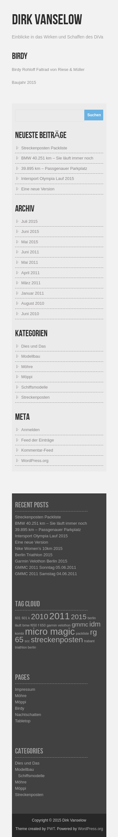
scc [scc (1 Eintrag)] (27, 641)
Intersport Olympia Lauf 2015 (47, 178)
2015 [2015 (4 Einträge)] (78, 617)
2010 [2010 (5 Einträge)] (39, 616)
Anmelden (30, 429)
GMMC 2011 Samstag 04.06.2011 (46, 573)
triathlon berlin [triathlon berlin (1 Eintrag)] (25, 647)
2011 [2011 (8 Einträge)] (59, 616)
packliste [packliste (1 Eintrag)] (82, 633)
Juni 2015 (30, 231)
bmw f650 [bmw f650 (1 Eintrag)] (29, 625)
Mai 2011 (29, 262)
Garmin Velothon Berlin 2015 (41, 561)
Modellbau (30, 356)
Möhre (27, 366)
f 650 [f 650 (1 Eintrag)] (42, 625)
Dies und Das (33, 346)
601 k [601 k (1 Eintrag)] (26, 618)
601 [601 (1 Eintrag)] (18, 618)
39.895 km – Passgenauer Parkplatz (54, 168)
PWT (51, 829)
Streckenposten (35, 397)
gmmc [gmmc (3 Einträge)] (80, 624)
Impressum (25, 689)
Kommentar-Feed (37, 450)
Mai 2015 (29, 242)
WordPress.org (34, 460)
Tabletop (23, 721)
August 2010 (32, 303)
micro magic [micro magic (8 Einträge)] (50, 631)
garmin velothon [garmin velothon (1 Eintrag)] (58, 625)
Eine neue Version (38, 189)
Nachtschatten (28, 714)
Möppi (26, 376)
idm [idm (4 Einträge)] (95, 624)
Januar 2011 (32, 293)
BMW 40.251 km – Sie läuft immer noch (57, 158)
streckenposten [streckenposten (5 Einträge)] (57, 639)
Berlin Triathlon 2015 (34, 554)
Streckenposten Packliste (44, 148)
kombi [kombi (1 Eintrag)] (19, 633)
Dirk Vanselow (47, 20)
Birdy (20, 708)
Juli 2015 (29, 221)
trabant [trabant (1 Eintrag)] (89, 641)
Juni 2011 (30, 252)
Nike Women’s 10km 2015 (39, 548)
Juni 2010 (30, 313)
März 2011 (31, 282)
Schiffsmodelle (34, 387)
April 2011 (30, 272)
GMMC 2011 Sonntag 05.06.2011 (45, 567)
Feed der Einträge (37, 440)
